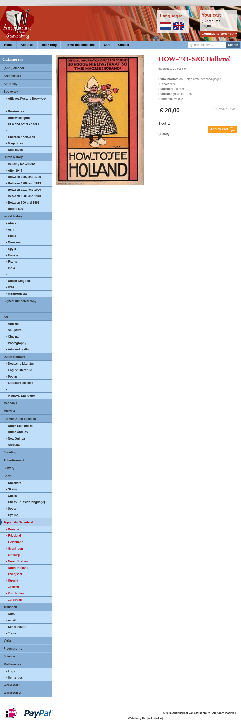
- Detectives (14, 150)
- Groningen (14, 548)
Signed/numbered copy (20, 301)
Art (6, 317)
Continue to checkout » (219, 33)
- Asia (10, 229)
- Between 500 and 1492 (22, 202)
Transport (10, 607)
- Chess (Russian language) (25, 502)
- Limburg (13, 555)
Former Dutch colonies (20, 419)
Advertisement (14, 460)
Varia (7, 640)
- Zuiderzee (14, 600)
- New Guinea (15, 438)
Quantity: (164, 134)
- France (12, 261)
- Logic (11, 671)
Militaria (9, 411)
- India (10, 268)
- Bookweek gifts (18, 118)
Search (233, 45)
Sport (7, 476)
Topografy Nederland (18, 522)
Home (8, 45)
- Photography (16, 343)
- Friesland (13, 535)
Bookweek (11, 91)
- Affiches (12, 324)
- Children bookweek (20, 137)
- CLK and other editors (22, 124)
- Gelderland (14, 542)
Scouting (10, 452)
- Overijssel (14, 574)
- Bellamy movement (20, 164)
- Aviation (12, 620)
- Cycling (12, 515)
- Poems (12, 376)
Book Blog (49, 45)
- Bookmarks (15, 111)
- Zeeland (12, 587)
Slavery (9, 468)
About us (27, 45)
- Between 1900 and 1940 (23, 196)
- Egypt (11, 249)
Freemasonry (13, 648)
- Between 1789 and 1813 (23, 183)
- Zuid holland (16, 593)
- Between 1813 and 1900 (23, 189)
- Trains (11, 633)
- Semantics (14, 677)
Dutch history (13, 157)
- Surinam (13, 445)
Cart (107, 45)
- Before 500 (14, 209)
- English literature (19, 370)
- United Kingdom (18, 281)
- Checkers (13, 483)
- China (11, 236)
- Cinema (12, 336)
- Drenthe (12, 529)
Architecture (12, 76)
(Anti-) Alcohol (14, 68)
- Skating (12, 489)
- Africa (11, 223)
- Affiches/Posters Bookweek (26, 98)
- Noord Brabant (17, 561)
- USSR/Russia (16, 293)
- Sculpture (14, 330)
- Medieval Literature (20, 395)
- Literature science (19, 383)
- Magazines (14, 143)
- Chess (11, 496)
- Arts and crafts (17, 349)
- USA (10, 287)
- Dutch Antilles (17, 432)
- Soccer (12, 508)
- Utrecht (12, 580)
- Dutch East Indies (19, 426)
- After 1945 (14, 170)
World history (13, 216)
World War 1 (12, 685)
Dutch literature (15, 357)
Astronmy (10, 84)
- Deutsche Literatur (20, 363)
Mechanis (10, 403)
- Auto (10, 614)
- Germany (13, 242)
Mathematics (13, 664)
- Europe (12, 255)
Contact (123, 45)
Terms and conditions (80, 45)
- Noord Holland (17, 567)
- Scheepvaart (16, 627)
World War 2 (12, 693)
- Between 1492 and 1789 (23, 177)
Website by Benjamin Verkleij (145, 718)
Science (9, 656)
